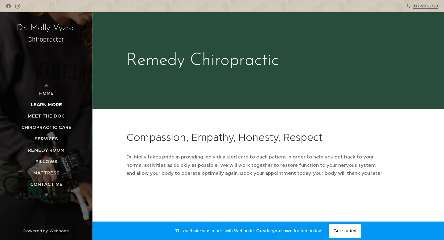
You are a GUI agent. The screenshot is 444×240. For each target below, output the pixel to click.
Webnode (59, 231)
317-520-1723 (425, 6)
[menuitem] (46, 93)
